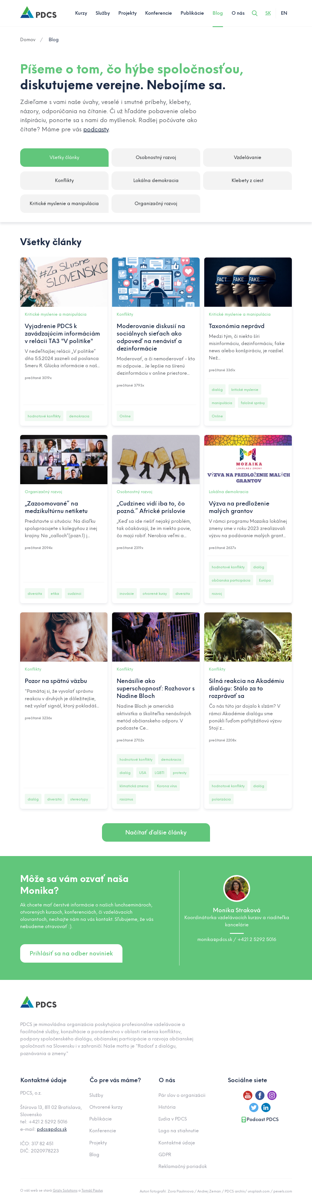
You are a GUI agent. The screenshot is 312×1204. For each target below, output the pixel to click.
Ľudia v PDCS (172, 1119)
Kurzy (81, 13)
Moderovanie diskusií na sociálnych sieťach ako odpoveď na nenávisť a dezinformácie (151, 337)
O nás (238, 13)
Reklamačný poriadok (182, 1166)
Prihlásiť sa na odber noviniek (71, 953)
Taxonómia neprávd (236, 326)
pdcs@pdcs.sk (52, 1129)
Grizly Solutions (65, 1190)
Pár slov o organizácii (181, 1095)
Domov (27, 39)
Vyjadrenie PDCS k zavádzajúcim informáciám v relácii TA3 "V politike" (62, 333)
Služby (103, 13)
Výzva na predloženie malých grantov (239, 507)
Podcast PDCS (260, 1119)
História (167, 1107)
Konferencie (158, 13)
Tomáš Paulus (92, 1190)
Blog (218, 13)
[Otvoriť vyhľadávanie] (254, 13)
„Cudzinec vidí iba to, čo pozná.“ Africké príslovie (151, 507)
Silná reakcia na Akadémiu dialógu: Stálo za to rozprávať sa (246, 688)
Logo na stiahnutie (178, 1130)
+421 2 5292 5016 (256, 939)
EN (284, 13)
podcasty (96, 129)
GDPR (164, 1154)
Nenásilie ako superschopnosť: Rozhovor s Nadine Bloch (156, 688)
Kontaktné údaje (176, 1143)
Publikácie (192, 13)
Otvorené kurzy (105, 1107)
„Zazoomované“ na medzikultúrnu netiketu (56, 507)
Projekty (127, 13)
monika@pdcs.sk (215, 939)
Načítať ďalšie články (156, 832)
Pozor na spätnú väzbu (56, 680)
